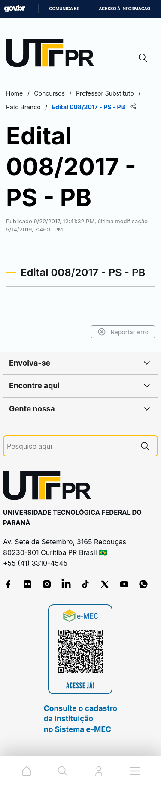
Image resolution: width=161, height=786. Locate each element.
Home (14, 93)
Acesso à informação (124, 8)
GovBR (14, 9)
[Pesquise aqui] (70, 446)
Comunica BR (64, 8)
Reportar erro (123, 331)
